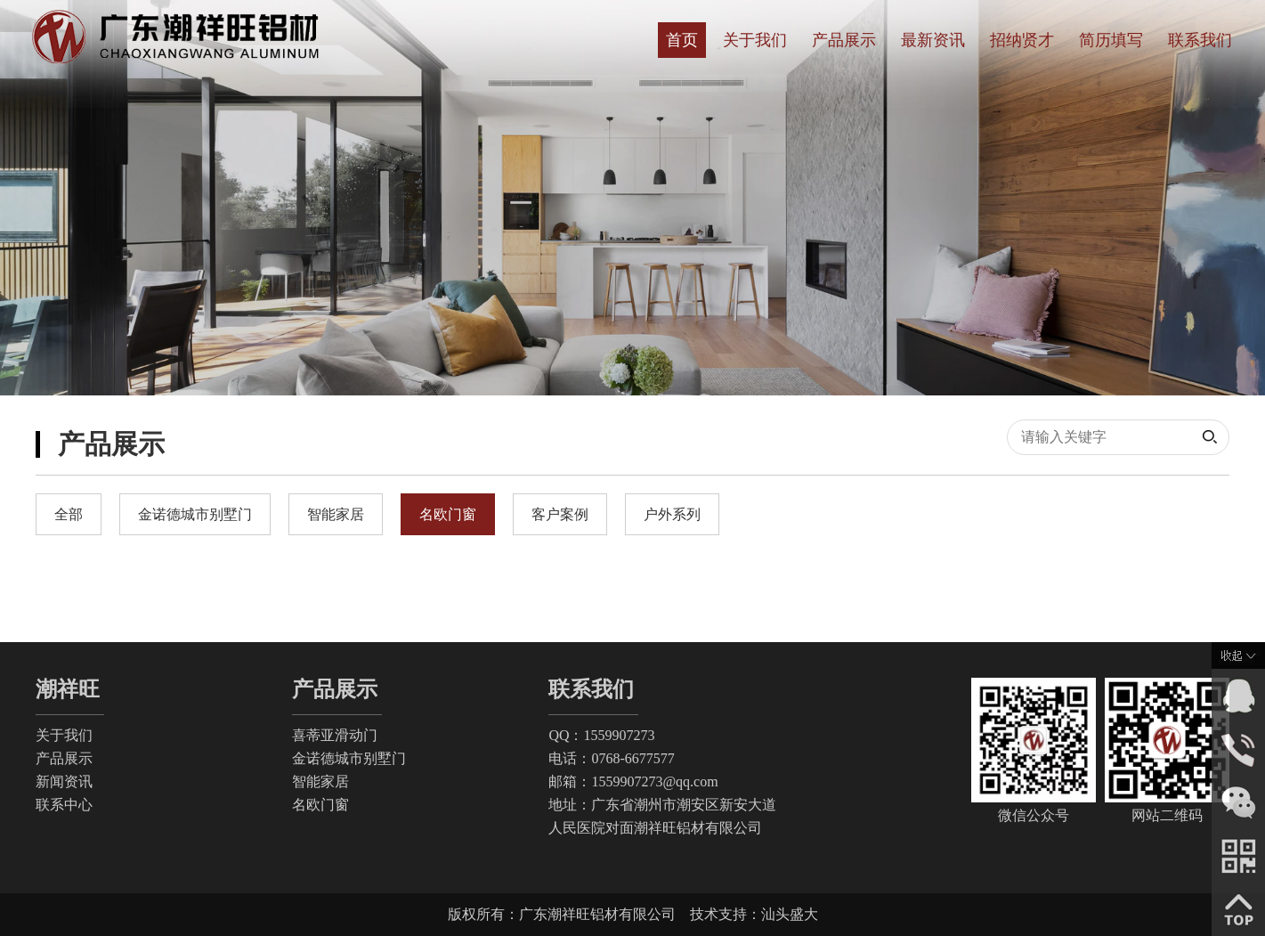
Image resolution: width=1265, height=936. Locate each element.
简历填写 (1111, 40)
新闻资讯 (64, 781)
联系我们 (1200, 40)
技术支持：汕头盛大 (754, 914)
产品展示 (844, 40)
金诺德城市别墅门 (349, 758)
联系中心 (64, 804)
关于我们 (755, 40)
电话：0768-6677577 (611, 758)
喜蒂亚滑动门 (334, 735)
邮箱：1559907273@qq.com (633, 781)
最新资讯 (933, 40)
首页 (682, 40)
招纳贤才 (1022, 40)
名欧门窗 (320, 804)
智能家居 (320, 781)
